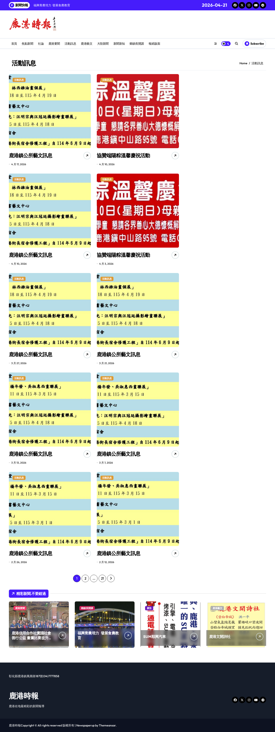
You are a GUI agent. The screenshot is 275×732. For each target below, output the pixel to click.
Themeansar (107, 725)
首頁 (14, 43)
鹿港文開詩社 (220, 636)
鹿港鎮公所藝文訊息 (30, 155)
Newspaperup (85, 725)
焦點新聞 (27, 43)
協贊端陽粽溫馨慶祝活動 (123, 155)
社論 (41, 43)
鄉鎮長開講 (137, 43)
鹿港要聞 (54, 43)
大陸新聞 (103, 43)
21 (102, 578)
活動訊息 (70, 43)
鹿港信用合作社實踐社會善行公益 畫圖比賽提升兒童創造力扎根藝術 (32, 638)
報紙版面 (154, 43)
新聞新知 (119, 43)
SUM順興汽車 (154, 636)
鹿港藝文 (86, 43)
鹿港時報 (23, 695)
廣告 (149, 608)
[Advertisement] (221, 100)
